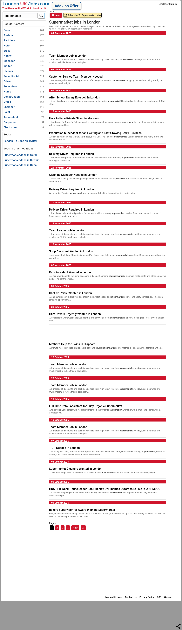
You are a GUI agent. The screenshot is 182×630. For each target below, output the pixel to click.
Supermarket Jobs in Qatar (20, 155)
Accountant (24, 117)
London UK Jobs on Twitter (20, 141)
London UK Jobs (113, 597)
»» (83, 527)
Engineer (24, 107)
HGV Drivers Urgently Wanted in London (75, 314)
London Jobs (20, 3)
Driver (24, 81)
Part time (24, 40)
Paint (24, 112)
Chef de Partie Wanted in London (70, 293)
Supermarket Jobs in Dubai (20, 165)
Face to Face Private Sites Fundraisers (74, 118)
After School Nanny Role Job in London (74, 97)
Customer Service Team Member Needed (76, 76)
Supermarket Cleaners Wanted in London (75, 468)
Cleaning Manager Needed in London (73, 174)
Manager (24, 61)
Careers (168, 597)
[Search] (41, 15)
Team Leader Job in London (67, 230)
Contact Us (131, 597)
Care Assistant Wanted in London (70, 272)
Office (24, 102)
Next (75, 527)
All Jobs (56, 15)
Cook (24, 30)
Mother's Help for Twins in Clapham (72, 344)
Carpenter (24, 122)
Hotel (24, 45)
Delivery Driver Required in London (71, 154)
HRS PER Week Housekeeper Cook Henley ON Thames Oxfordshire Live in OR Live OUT (105, 489)
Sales (24, 51)
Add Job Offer (66, 6)
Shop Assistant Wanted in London (71, 251)
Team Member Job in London (68, 55)
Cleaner (24, 71)
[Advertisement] (24, 213)
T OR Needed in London (64, 448)
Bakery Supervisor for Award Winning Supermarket (82, 510)
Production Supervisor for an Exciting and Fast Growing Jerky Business (95, 133)
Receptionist (24, 76)
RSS (159, 597)
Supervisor (24, 86)
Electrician (24, 127)
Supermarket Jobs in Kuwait (21, 160)
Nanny (24, 56)
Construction (24, 97)
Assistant (24, 35)
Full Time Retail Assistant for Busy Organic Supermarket (85, 406)
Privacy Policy (147, 597)
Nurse (24, 92)
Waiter (24, 66)
